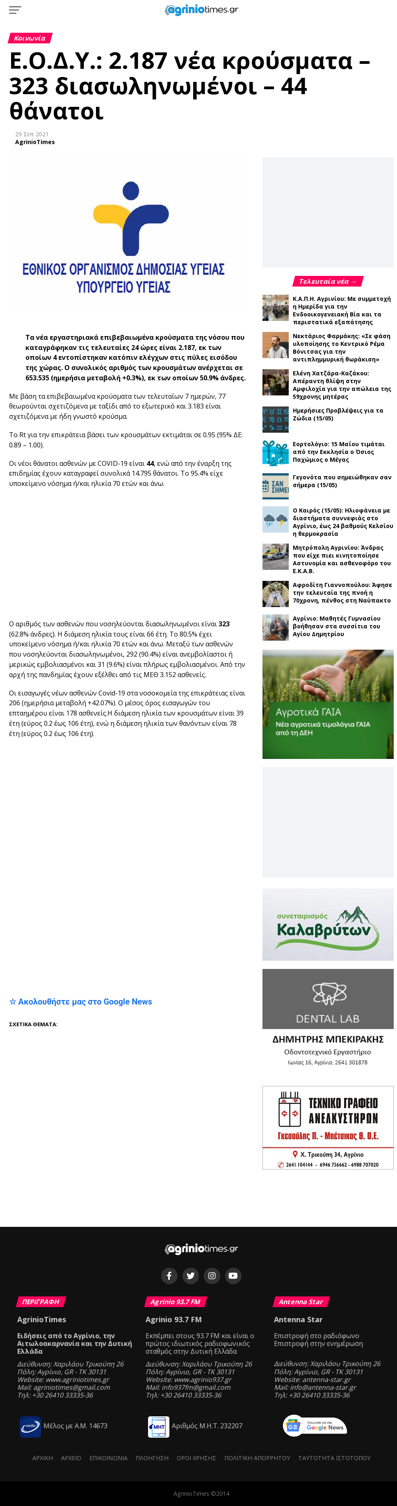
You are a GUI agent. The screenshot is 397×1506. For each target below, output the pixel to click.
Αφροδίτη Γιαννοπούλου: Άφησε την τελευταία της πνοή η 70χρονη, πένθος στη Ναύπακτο (342, 592)
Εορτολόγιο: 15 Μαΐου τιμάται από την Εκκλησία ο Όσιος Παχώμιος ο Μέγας (339, 451)
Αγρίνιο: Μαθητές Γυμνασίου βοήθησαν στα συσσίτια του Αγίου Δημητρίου (337, 626)
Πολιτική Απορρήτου (257, 1458)
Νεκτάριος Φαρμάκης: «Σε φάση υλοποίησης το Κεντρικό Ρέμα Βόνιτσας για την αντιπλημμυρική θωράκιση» (341, 347)
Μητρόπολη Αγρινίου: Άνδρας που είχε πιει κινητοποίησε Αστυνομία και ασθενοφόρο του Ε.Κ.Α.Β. (342, 559)
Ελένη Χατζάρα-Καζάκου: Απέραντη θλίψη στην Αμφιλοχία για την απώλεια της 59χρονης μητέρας (342, 384)
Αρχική (42, 1458)
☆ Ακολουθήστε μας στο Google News (81, 1002)
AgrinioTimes (35, 142)
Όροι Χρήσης (196, 1458)
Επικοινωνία (108, 1458)
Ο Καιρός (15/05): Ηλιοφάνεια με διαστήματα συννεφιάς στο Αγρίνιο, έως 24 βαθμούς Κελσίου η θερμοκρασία (343, 521)
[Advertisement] (203, 554)
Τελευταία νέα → (328, 281)
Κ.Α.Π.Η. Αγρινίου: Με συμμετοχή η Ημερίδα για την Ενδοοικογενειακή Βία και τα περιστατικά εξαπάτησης (342, 310)
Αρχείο (71, 1458)
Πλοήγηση (152, 1458)
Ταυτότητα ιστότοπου (334, 1458)
